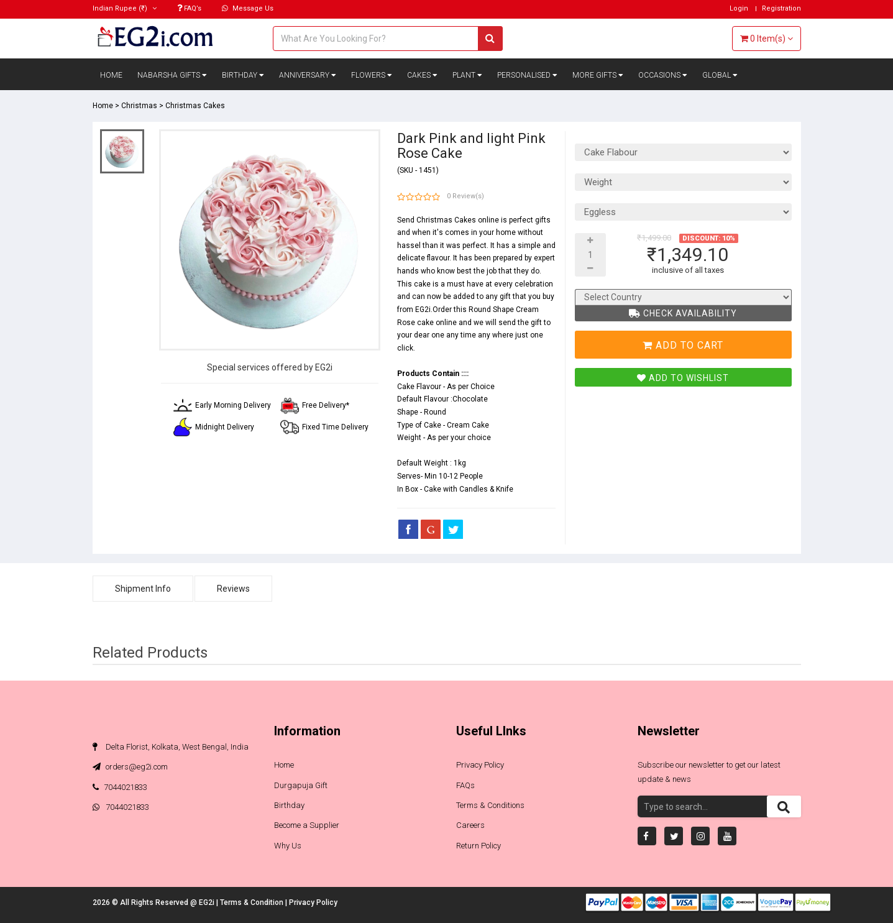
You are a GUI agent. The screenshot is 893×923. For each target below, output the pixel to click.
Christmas (139, 105)
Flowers (371, 75)
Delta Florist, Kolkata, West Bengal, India (171, 746)
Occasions (662, 75)
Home (111, 75)
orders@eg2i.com (130, 766)
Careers (470, 825)
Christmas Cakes (195, 105)
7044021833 (120, 787)
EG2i (207, 902)
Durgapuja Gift (300, 785)
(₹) (125, 8)
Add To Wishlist (683, 378)
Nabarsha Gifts (172, 75)
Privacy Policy (480, 764)
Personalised (527, 75)
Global (720, 75)
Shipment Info (143, 589)
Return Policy (478, 845)
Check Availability (683, 313)
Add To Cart (683, 345)
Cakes (422, 75)
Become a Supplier (306, 825)
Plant (467, 75)
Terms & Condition (252, 902)
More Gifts (597, 75)
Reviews (233, 589)
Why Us (287, 845)
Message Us (247, 8)
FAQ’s (189, 8)
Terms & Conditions (490, 805)
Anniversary (307, 75)
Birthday (243, 75)
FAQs (465, 785)
